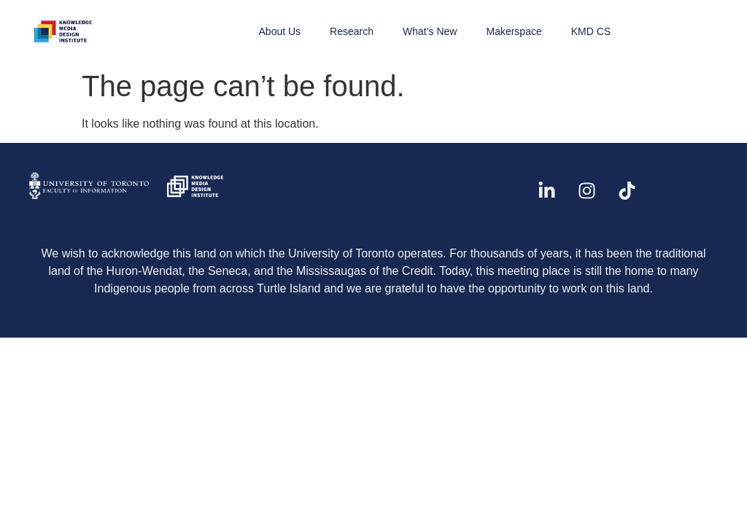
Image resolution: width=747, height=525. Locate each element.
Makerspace (513, 31)
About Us (280, 31)
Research (352, 31)
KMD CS (591, 31)
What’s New (430, 31)
